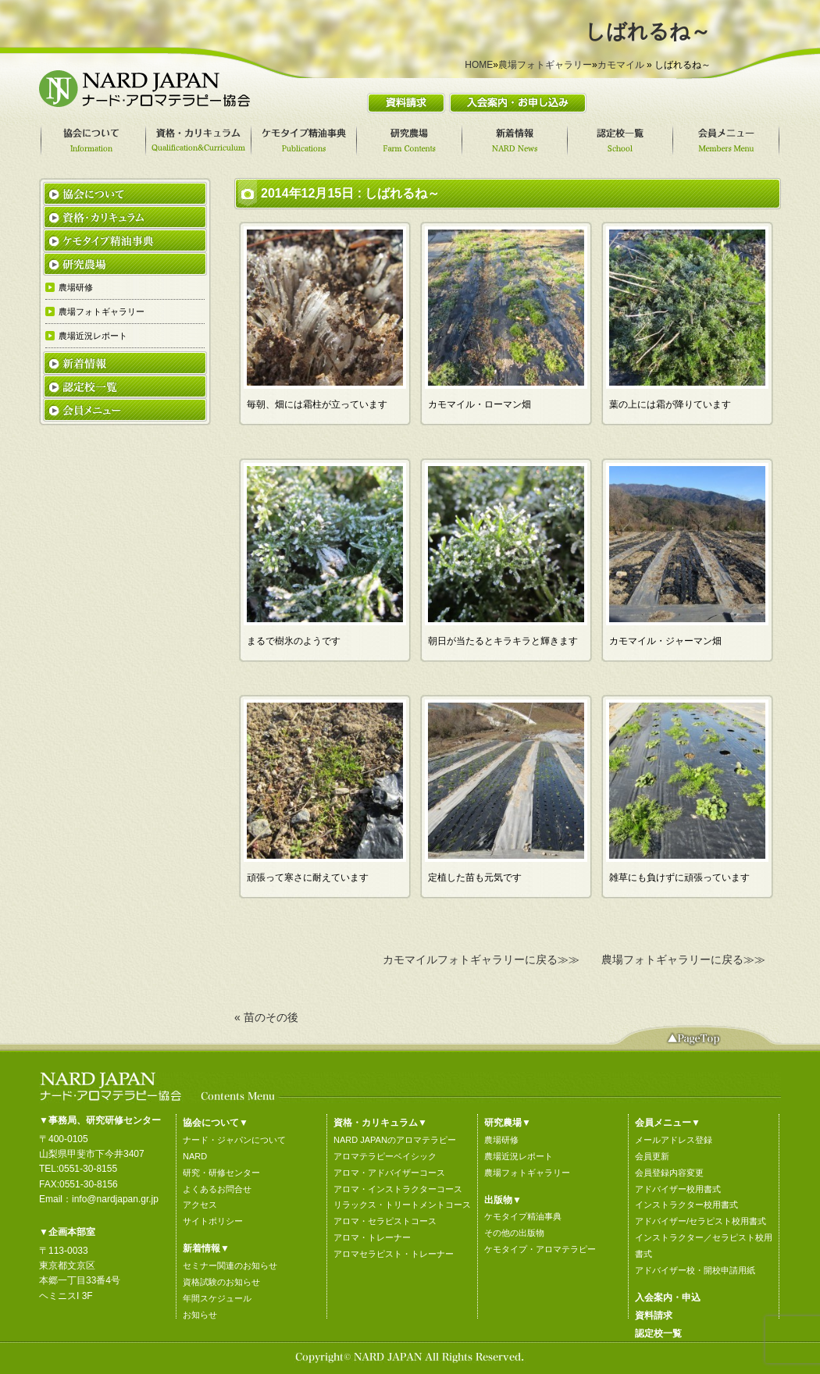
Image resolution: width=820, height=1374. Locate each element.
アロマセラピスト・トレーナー (393, 1253)
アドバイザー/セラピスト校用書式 (700, 1221)
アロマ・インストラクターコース (397, 1189)
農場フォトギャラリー (545, 64)
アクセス (200, 1204)
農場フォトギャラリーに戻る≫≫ (683, 959)
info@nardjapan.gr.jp (115, 1199)
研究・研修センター (221, 1172)
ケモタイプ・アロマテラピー (540, 1249)
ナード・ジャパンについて (234, 1139)
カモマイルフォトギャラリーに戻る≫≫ (481, 959)
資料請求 (653, 1315)
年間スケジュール (217, 1298)
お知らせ (200, 1314)
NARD (195, 1156)
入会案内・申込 (668, 1297)
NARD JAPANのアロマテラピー (394, 1139)
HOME (479, 64)
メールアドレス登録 (673, 1139)
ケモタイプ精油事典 (523, 1216)
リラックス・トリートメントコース (402, 1204)
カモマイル (620, 64)
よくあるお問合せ (217, 1189)
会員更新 (652, 1156)
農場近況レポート (518, 1156)
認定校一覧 (658, 1333)
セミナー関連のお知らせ (230, 1265)
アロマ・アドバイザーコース (389, 1172)
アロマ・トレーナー (372, 1237)
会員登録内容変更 (669, 1172)
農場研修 (501, 1139)
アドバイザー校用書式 (678, 1189)
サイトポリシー (213, 1221)
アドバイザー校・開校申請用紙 (695, 1270)
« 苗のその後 (266, 1017)
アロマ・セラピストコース (385, 1221)
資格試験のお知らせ (221, 1282)
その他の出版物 (514, 1232)
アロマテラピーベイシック (385, 1156)
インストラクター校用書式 (686, 1204)
